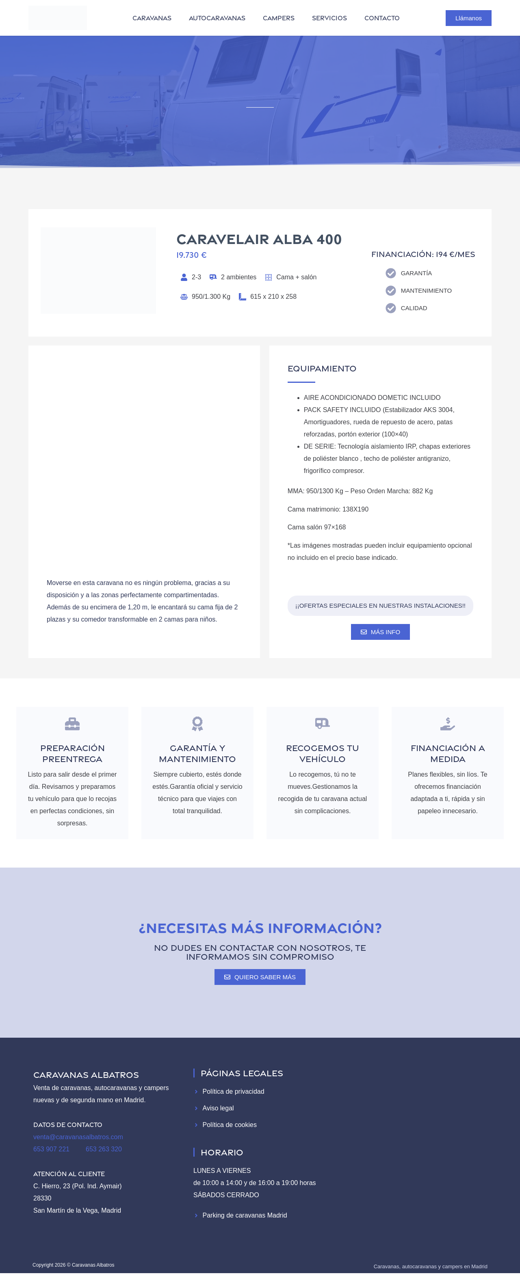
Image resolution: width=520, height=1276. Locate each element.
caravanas (151, 18)
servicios (329, 18)
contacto (382, 18)
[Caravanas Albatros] (415, 1142)
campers (279, 18)
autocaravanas (217, 18)
